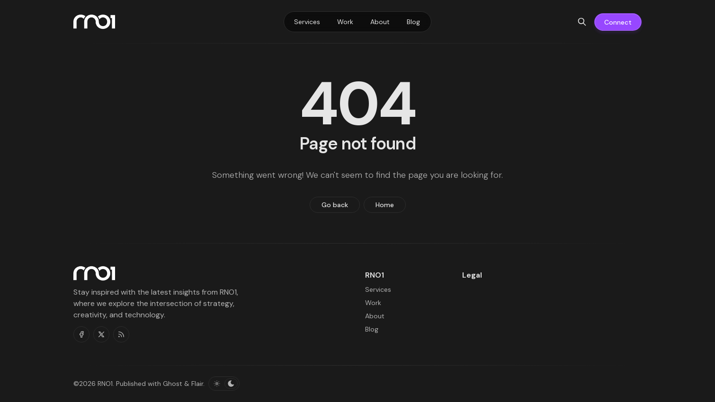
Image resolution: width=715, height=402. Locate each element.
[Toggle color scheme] (224, 383)
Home (384, 205)
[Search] (581, 21)
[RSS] (121, 334)
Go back (335, 205)
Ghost (172, 383)
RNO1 (105, 383)
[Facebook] (81, 334)
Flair (197, 383)
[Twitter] (101, 334)
